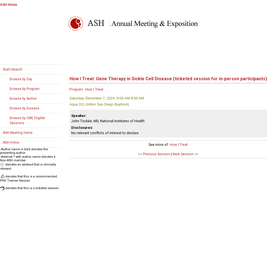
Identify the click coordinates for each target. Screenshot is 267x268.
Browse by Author (23, 99)
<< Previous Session (154, 154)
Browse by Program (24, 89)
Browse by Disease (24, 108)
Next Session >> (185, 154)
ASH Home (8, 5)
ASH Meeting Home (18, 133)
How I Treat (179, 144)
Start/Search (12, 69)
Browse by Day (21, 79)
